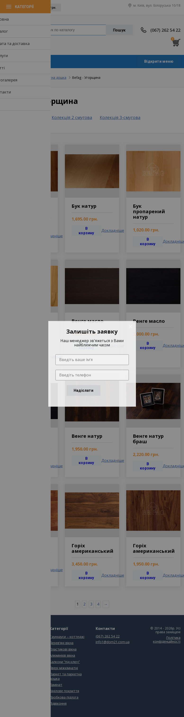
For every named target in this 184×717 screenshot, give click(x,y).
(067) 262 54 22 (165, 30)
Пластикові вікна (62, 649)
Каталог (10, 643)
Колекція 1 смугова (24, 117)
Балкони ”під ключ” (64, 661)
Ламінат (55, 684)
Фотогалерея (14, 668)
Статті (9, 661)
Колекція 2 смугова (72, 117)
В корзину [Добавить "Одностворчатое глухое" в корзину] (25, 236)
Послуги (10, 655)
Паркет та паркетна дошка (44, 77)
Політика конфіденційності (166, 639)
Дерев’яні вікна (61, 643)
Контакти (11, 674)
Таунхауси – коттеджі (66, 636)
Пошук (119, 30)
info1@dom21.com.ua (22, 40)
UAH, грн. (48, 7)
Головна (10, 77)
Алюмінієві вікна (62, 655)
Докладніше (51, 236)
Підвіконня (58, 703)
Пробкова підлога (63, 697)
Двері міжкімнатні (63, 668)
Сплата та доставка (20, 649)
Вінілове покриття (64, 691)
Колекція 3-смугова (120, 117)
